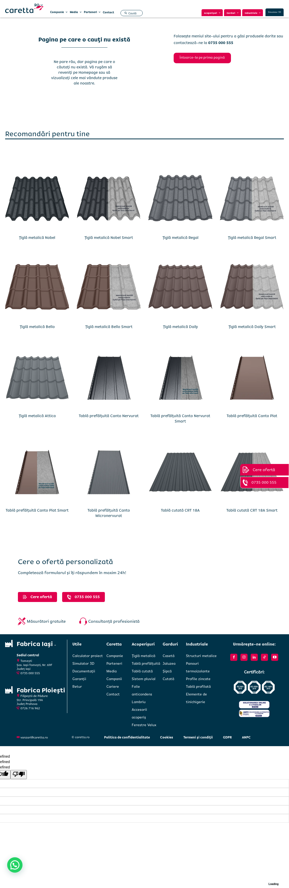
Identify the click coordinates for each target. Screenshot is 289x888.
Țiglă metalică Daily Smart (252, 326)
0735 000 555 (30, 670)
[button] (130, 13)
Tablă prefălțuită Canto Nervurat (109, 415)
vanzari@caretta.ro (34, 736)
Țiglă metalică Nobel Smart (108, 237)
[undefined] (18, 773)
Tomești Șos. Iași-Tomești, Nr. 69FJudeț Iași (34, 662)
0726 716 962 (30, 704)
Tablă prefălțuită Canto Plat (252, 415)
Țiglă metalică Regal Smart (252, 237)
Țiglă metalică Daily (180, 326)
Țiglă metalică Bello (37, 326)
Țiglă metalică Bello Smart (108, 326)
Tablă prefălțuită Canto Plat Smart (37, 510)
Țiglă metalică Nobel (37, 237)
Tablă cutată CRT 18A (180, 510)
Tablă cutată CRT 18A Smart (251, 510)
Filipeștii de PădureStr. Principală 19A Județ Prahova (32, 696)
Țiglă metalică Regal (180, 237)
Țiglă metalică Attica (37, 415)
